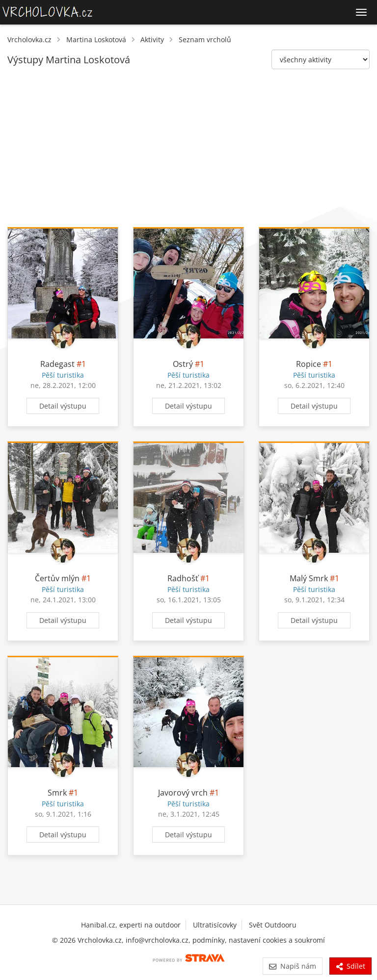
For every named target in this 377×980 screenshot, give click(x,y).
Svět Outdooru (272, 924)
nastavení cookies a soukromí (277, 940)
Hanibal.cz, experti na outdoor (131, 924)
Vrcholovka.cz (29, 39)
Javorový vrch (183, 792)
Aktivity (152, 39)
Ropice (308, 364)
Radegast (57, 364)
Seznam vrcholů (205, 39)
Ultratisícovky (215, 924)
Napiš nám (292, 966)
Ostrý (183, 364)
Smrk (57, 792)
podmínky (208, 940)
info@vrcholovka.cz (157, 940)
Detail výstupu (62, 406)
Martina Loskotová (96, 39)
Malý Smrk (309, 578)
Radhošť (182, 578)
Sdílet (350, 966)
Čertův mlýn (57, 578)
